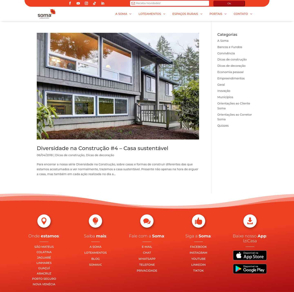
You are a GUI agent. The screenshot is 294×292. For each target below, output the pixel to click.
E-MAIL (147, 247)
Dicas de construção (70, 155)
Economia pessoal (230, 72)
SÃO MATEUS (44, 247)
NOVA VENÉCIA (44, 284)
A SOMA (95, 247)
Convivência (226, 53)
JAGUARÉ (44, 257)
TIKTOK (198, 270)
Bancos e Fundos (229, 47)
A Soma (223, 41)
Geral (221, 85)
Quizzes (223, 125)
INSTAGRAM (198, 253)
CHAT (147, 253)
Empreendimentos (231, 78)
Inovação (224, 91)
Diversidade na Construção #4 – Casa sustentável (102, 148)
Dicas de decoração (100, 155)
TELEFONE (147, 265)
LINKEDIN (198, 265)
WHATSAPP (147, 259)
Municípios (225, 97)
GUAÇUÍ (44, 268)
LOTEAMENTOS (95, 253)
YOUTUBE (198, 259)
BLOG (95, 259)
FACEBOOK (198, 247)
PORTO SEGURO (44, 279)
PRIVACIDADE (147, 270)
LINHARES (44, 263)
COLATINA (44, 252)
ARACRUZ (44, 273)
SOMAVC (95, 265)
